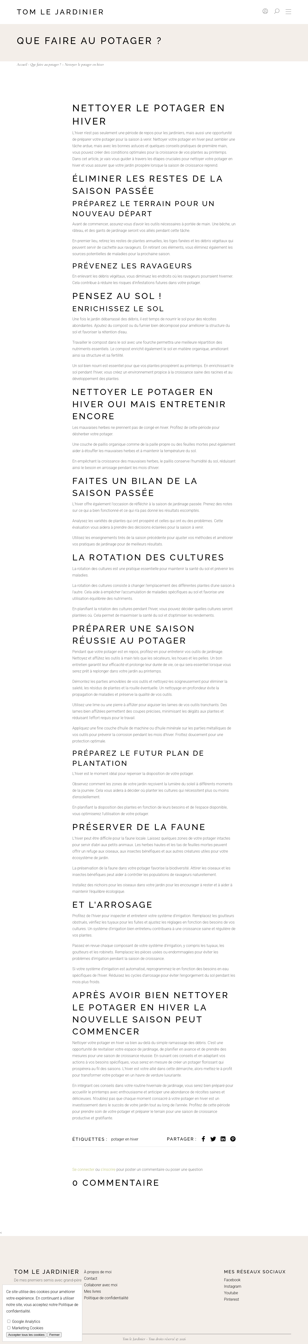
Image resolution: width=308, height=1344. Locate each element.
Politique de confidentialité (106, 1298)
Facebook (232, 1280)
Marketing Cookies (25, 1328)
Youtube (231, 1293)
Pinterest (231, 1299)
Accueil (22, 64)
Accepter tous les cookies (26, 1335)
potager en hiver (124, 1139)
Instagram (232, 1286)
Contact (90, 1278)
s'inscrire (108, 1169)
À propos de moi (98, 1272)
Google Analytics (23, 1321)
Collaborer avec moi (100, 1285)
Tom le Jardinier (61, 12)
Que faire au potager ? (45, 64)
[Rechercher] (277, 11)
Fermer (54, 1335)
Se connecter (83, 1169)
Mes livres (92, 1291)
